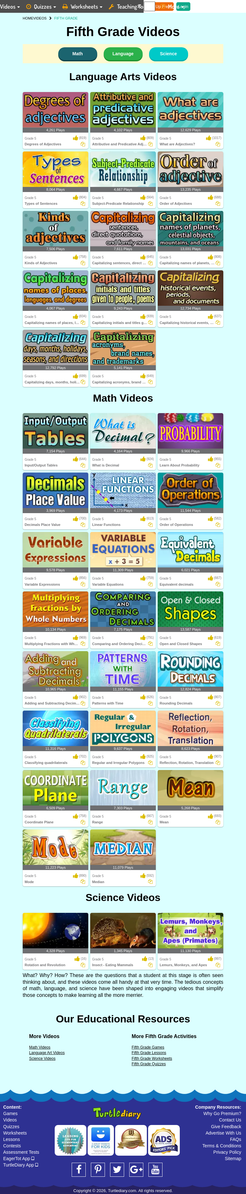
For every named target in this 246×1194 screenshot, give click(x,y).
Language (122, 53)
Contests (12, 1145)
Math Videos (123, 398)
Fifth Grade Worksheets (152, 1058)
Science (168, 53)
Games (10, 1113)
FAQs (235, 1139)
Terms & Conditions (221, 1145)
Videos (10, 1119)
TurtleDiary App (20, 1164)
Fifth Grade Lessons (149, 1053)
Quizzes (11, 1126)
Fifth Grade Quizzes (149, 1064)
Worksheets (15, 1133)
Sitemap (233, 1158)
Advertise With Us (223, 1133)
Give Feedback (226, 1126)
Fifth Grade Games (148, 1047)
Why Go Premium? (222, 1113)
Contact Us (230, 1119)
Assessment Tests (21, 1152)
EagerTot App (18, 1158)
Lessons (11, 1139)
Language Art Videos (47, 1053)
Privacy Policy (227, 1152)
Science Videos (122, 897)
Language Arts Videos (123, 76)
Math (77, 53)
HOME (28, 18)
